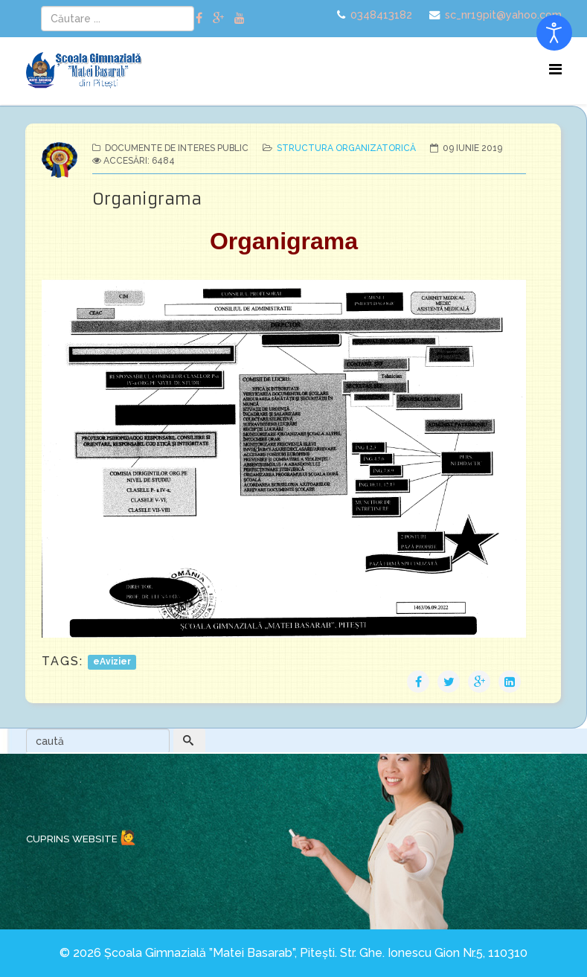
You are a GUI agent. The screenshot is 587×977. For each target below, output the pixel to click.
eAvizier (112, 662)
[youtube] (239, 18)
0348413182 (381, 14)
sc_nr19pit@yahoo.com (503, 14)
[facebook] (199, 18)
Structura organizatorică (346, 148)
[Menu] (555, 69)
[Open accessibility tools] (554, 33)
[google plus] (218, 18)
